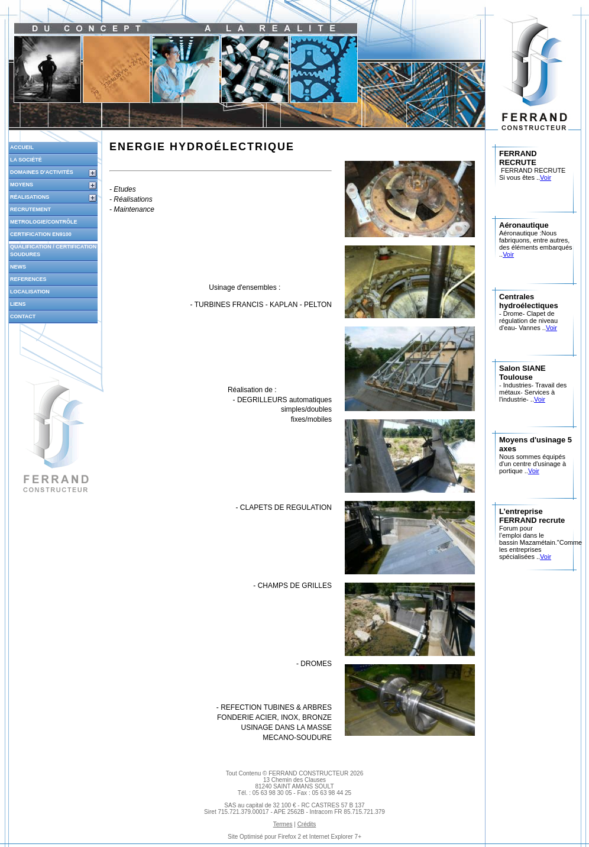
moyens (21, 184)
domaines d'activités (41, 172)
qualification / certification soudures (53, 250)
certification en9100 (41, 234)
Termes (283, 824)
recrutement (30, 209)
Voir (545, 177)
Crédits (306, 824)
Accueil (22, 147)
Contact (22, 316)
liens (18, 304)
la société (26, 160)
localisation (30, 292)
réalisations (29, 197)
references (28, 279)
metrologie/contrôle (43, 222)
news (18, 267)
